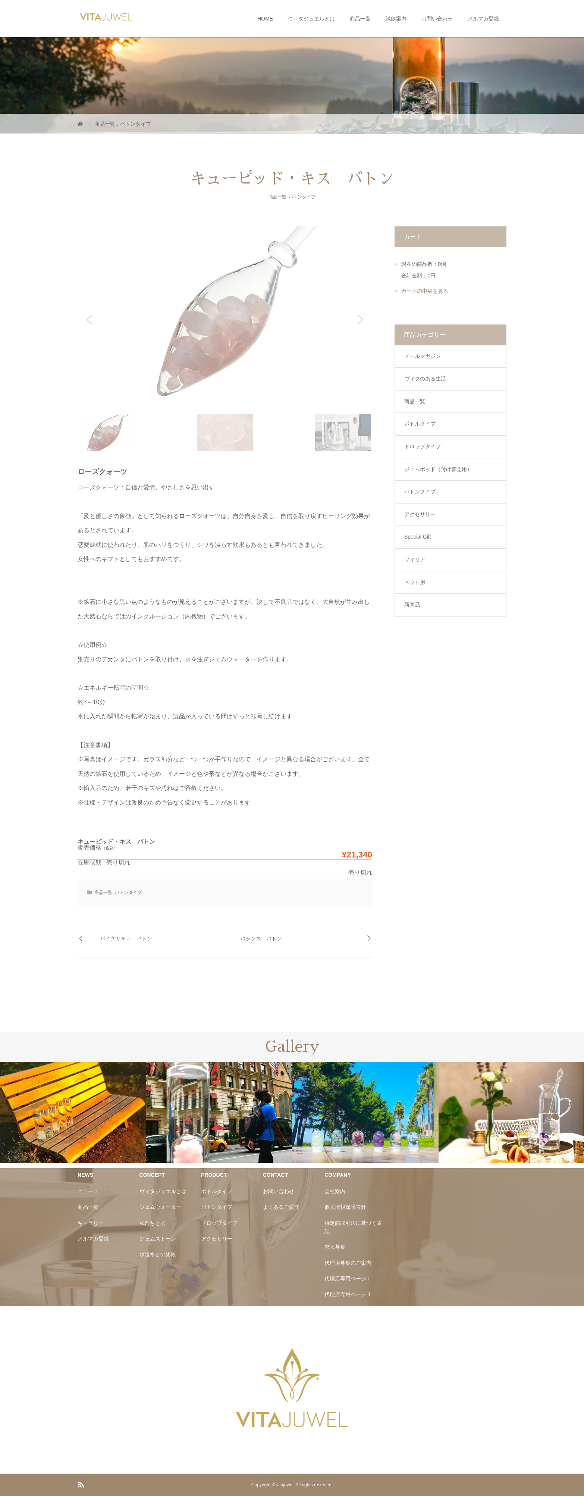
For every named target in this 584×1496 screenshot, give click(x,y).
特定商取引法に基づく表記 (353, 1227)
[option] (73, 1112)
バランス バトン (261, 938)
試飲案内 (396, 19)
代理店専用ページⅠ (347, 1279)
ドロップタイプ (422, 446)
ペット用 (414, 582)
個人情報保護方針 (345, 1207)
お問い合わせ (437, 19)
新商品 (412, 605)
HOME (265, 19)
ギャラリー (91, 1223)
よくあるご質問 (281, 1207)
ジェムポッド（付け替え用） (438, 469)
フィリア (414, 559)
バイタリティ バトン (126, 938)
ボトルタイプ (420, 424)
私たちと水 (152, 1223)
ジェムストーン (157, 1239)
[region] (225, 339)
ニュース (88, 1191)
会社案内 (334, 1191)
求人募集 (334, 1247)
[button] (89, 320)
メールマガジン (422, 356)
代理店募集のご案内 (347, 1263)
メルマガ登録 (483, 19)
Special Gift (417, 537)
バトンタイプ (302, 197)
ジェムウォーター (160, 1207)
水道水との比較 (157, 1254)
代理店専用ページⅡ (347, 1294)
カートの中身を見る (424, 291)
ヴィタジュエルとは (311, 19)
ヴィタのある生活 (425, 379)
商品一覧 (360, 19)
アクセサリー (420, 514)
